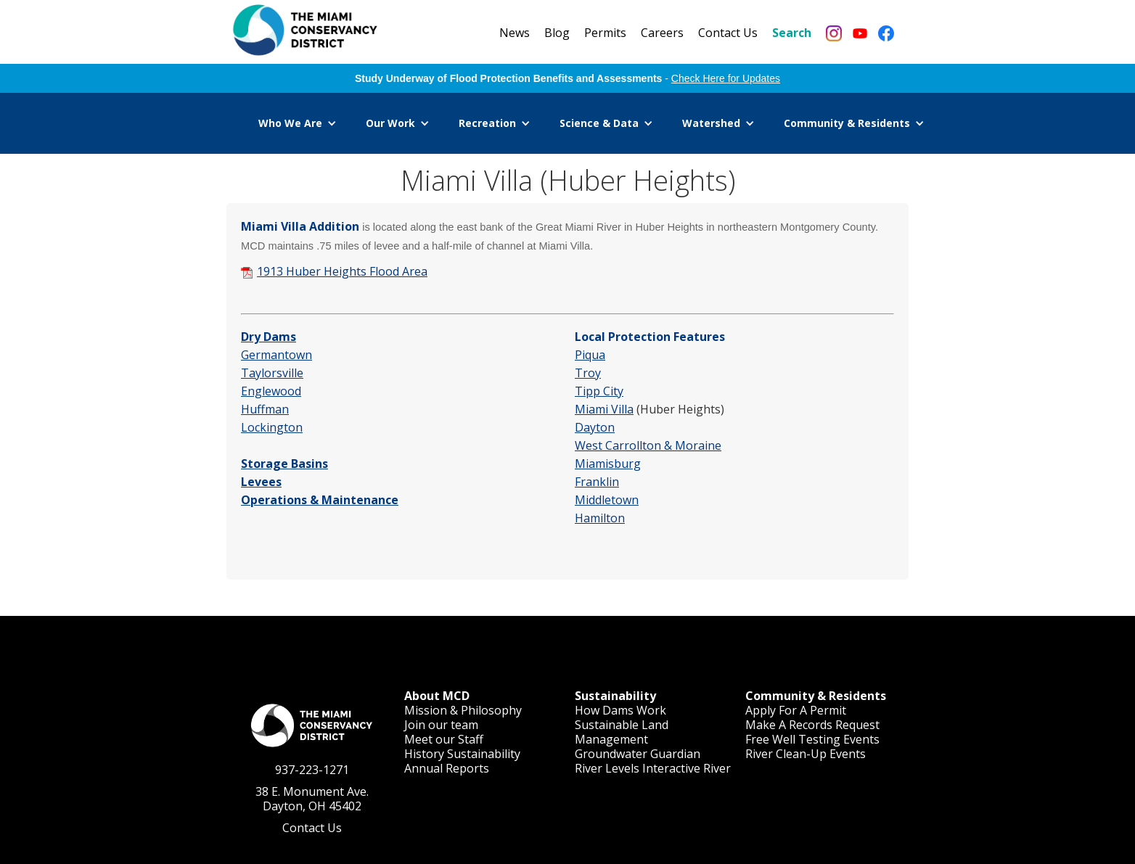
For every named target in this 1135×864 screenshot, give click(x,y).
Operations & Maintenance (319, 500)
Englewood (271, 391)
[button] (297, 123)
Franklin (597, 482)
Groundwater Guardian (637, 754)
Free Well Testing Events (812, 739)
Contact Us (728, 32)
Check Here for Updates (725, 78)
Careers (662, 32)
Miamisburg (608, 464)
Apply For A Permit (795, 710)
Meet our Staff (443, 739)
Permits (605, 32)
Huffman (265, 409)
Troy (588, 373)
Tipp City (599, 391)
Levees (261, 482)
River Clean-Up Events (805, 754)
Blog (557, 32)
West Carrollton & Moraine (648, 445)
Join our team (441, 725)
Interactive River (686, 768)
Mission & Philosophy (463, 710)
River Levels (607, 768)
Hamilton (600, 518)
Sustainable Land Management (621, 732)
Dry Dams (268, 337)
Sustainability (483, 754)
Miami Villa (604, 409)
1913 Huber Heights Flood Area (342, 271)
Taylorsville (272, 373)
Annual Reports (446, 768)
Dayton (595, 427)
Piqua (590, 355)
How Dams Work (620, 710)
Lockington (272, 427)
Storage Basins (284, 464)
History (424, 754)
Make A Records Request (812, 725)
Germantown (276, 355)
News (514, 32)
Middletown (607, 500)
